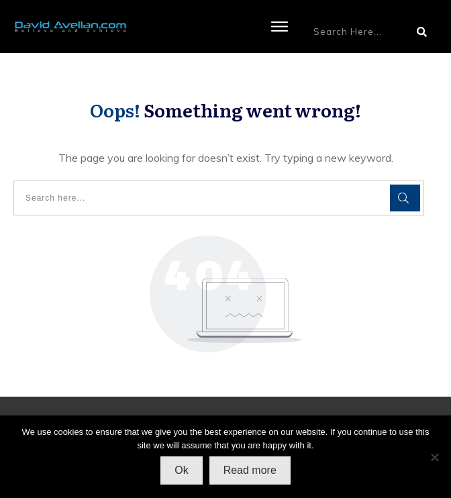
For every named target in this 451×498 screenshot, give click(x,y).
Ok (181, 470)
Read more (250, 470)
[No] (434, 457)
